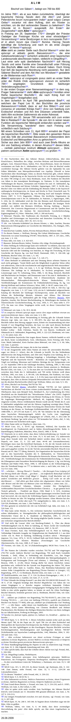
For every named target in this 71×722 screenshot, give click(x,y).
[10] (30, 30)
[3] (53, 16)
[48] (59, 150)
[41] (30, 128)
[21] (25, 55)
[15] (68, 39)
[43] (30, 133)
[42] (46, 131)
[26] (8, 78)
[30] (25, 92)
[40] (68, 122)
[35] (17, 106)
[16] (39, 41)
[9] (16, 30)
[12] (43, 33)
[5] (9, 22)
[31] (53, 92)
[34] (63, 100)
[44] (54, 139)
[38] (20, 120)
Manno (23, 387)
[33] (16, 97)
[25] (33, 75)
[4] (45, 19)
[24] (57, 72)
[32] (35, 94)
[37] (41, 108)
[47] (43, 150)
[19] (57, 50)
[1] (33, 8)
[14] (17, 39)
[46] (53, 145)
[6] (64, 25)
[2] (17, 14)
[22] (65, 58)
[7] (31, 28)
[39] (36, 120)
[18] (20, 47)
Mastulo (60, 297)
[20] (53, 53)
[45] (31, 142)
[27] (6, 83)
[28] (26, 86)
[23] (54, 61)
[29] (54, 89)
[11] (44, 30)
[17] (8, 47)
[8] (63, 28)
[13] (68, 36)
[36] (58, 106)
